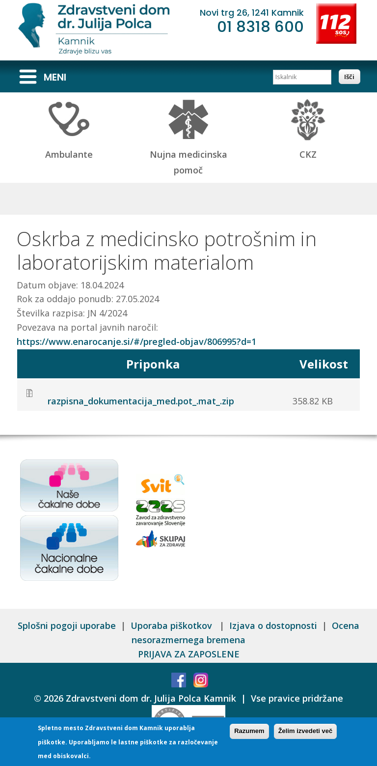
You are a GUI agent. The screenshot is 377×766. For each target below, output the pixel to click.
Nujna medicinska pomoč (188, 154)
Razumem (249, 732)
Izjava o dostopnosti (273, 625)
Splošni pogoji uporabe (67, 625)
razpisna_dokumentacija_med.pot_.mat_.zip (141, 401)
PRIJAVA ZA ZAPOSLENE (189, 654)
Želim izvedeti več (305, 732)
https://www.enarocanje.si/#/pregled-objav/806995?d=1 (136, 341)
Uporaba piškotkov (173, 625)
